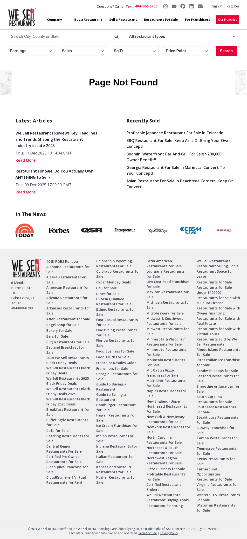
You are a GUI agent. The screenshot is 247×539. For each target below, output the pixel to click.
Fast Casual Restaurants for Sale (117, 322)
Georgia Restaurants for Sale (117, 376)
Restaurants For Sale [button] (161, 19)
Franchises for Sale (112, 368)
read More (25, 160)
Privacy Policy (169, 533)
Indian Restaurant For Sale (114, 438)
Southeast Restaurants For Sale (216, 409)
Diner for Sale (107, 293)
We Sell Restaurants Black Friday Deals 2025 (68, 391)
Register (232, 6)
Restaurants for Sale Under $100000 (214, 290)
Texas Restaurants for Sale (216, 461)
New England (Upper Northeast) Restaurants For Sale (166, 406)
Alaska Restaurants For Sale (66, 279)
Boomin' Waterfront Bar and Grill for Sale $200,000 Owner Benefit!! (173, 156)
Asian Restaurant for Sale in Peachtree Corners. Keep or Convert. (179, 183)
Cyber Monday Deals (113, 282)
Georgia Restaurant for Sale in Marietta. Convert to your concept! (175, 170)
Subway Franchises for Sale (215, 430)
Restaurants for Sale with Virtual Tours (218, 331)
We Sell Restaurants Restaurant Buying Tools (167, 497)
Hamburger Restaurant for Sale (116, 407)
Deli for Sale (106, 288)
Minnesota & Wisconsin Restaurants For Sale (165, 341)
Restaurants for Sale (214, 282)
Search (226, 51)
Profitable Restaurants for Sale (165, 476)
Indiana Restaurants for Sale (116, 449)
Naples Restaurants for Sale (166, 393)
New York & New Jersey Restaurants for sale (165, 419)
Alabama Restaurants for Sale (68, 269)
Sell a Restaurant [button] (123, 19)
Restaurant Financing (164, 505)
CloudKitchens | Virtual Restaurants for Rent (66, 480)
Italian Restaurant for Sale (115, 459)
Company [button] (54, 19)
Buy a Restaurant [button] (88, 19)
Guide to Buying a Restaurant (111, 386)
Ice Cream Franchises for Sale (117, 428)
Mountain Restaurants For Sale (165, 362)
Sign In (217, 6)
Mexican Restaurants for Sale (167, 294)
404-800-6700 (146, 6)
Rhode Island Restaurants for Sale (218, 352)
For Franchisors (197, 19)
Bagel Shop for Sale (62, 324)
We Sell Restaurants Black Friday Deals (68, 370)
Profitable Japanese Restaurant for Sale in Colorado (174, 132)
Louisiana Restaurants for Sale (165, 274)
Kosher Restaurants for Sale (116, 480)
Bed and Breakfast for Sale (65, 350)
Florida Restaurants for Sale (116, 343)
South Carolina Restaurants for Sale (214, 399)
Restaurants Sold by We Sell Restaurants (217, 341)
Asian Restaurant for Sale (68, 319)
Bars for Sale (57, 336)
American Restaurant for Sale (67, 290)
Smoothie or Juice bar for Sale (218, 389)
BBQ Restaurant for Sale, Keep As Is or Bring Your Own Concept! (178, 143)
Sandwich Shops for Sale (217, 370)
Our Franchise (227, 20)
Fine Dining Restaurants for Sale (116, 332)
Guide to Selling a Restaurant (111, 397)
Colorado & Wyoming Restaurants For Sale (114, 263)
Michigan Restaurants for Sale (168, 305)
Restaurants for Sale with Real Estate (218, 321)
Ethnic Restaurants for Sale (115, 312)
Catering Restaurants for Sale (67, 438)
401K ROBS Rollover (62, 261)
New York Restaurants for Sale (168, 429)
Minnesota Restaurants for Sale (166, 352)
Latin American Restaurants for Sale (164, 263)
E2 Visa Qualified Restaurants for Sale (113, 301)
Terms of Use (147, 533)
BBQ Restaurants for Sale (67, 342)
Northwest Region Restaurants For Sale (164, 460)
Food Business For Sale (115, 351)
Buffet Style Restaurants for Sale (67, 422)
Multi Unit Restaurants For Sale (165, 383)
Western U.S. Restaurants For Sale (218, 497)
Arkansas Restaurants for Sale (68, 310)
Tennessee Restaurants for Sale (216, 451)
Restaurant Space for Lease (215, 274)
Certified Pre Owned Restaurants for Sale (64, 459)
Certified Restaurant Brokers (163, 487)
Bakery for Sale (59, 330)
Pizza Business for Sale (165, 469)
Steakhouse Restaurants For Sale (217, 420)
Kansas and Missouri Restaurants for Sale (113, 469)
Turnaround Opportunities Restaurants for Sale (214, 474)
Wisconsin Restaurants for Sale (216, 508)
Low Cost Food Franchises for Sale (167, 284)
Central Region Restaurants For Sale (64, 449)
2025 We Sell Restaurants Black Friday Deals (67, 360)
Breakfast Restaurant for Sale (68, 412)
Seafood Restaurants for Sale (218, 378)
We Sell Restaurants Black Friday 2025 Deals (68, 401)
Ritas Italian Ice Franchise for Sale (218, 362)
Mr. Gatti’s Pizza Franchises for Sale (162, 373)
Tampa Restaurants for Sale (217, 440)
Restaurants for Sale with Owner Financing (218, 310)
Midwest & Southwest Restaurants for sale (164, 321)
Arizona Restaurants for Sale (67, 300)
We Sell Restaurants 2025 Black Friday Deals (67, 381)
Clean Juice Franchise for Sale (67, 469)
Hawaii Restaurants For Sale (116, 418)
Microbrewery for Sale (165, 313)
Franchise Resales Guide (116, 362)
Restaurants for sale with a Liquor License (218, 300)
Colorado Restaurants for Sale (118, 274)
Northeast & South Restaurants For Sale (164, 450)
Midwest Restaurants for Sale (167, 331)
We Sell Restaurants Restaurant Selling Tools (217, 263)
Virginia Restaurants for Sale (217, 487)
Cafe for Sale (57, 430)
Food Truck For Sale (112, 357)
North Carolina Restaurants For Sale (164, 440)
